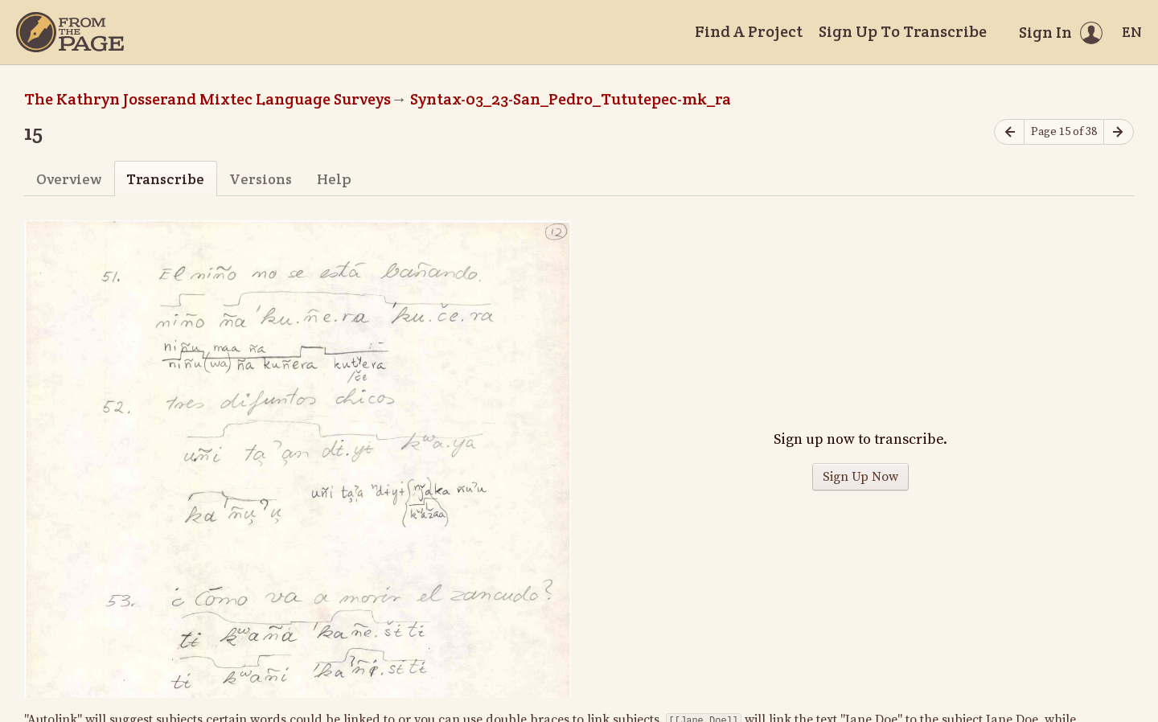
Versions (260, 179)
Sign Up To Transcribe (903, 31)
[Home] (70, 32)
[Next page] (1118, 132)
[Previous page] (1009, 132)
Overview (68, 179)
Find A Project (749, 31)
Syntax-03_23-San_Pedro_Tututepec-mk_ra (570, 98)
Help (334, 179)
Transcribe (165, 179)
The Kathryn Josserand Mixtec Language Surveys (207, 98)
